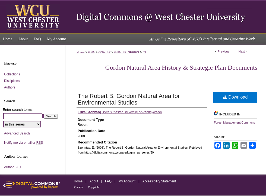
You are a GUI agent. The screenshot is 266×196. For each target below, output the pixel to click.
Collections (12, 74)
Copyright (94, 187)
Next (242, 51)
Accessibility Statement (159, 181)
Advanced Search (17, 133)
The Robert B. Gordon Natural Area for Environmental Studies (129, 99)
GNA (91, 52)
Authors (9, 87)
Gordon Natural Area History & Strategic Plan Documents (181, 67)
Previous (223, 51)
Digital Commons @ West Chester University (165, 16)
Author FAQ (12, 167)
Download (235, 97)
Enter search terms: (18, 110)
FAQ (108, 181)
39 (144, 52)
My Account (127, 181)
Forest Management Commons (234, 122)
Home (80, 52)
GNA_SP (105, 52)
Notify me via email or (23, 143)
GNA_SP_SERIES (126, 52)
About (94, 181)
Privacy (78, 187)
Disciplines (12, 81)
